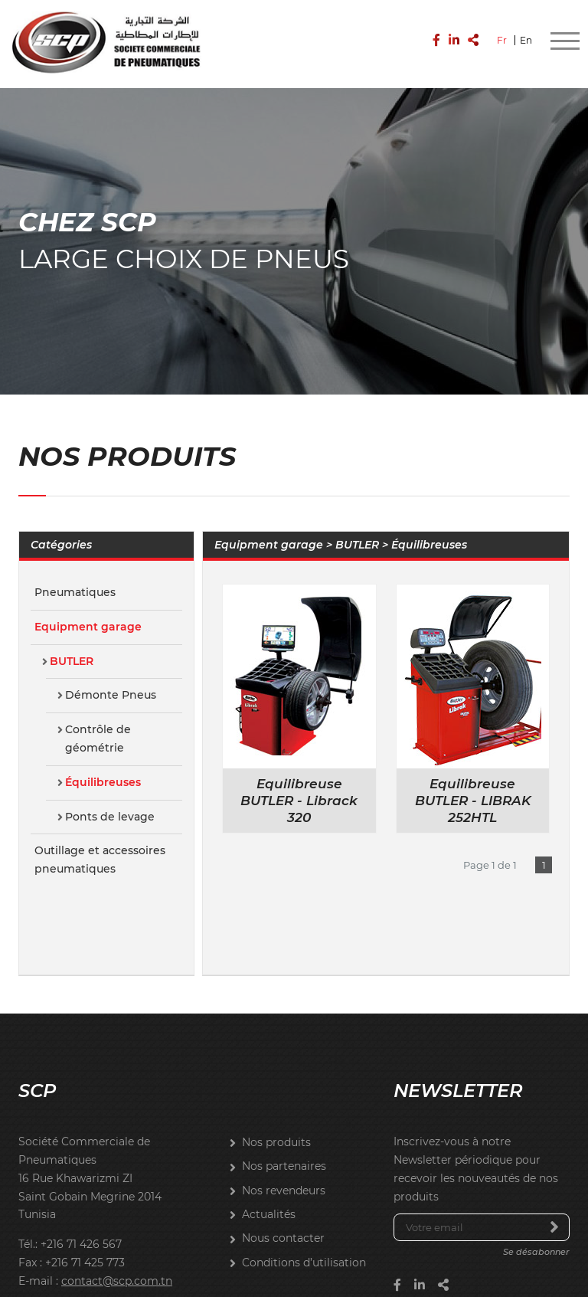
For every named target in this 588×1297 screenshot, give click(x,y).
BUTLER (71, 649)
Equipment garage (88, 614)
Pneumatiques (75, 580)
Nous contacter (283, 1226)
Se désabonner (536, 1240)
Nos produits (276, 1130)
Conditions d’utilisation (304, 1250)
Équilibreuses (103, 770)
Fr (502, 36)
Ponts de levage (110, 804)
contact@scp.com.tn (116, 1269)
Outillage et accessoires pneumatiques (99, 848)
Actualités (269, 1202)
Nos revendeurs (283, 1178)
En (526, 36)
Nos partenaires (284, 1154)
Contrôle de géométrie (98, 726)
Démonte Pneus (110, 683)
